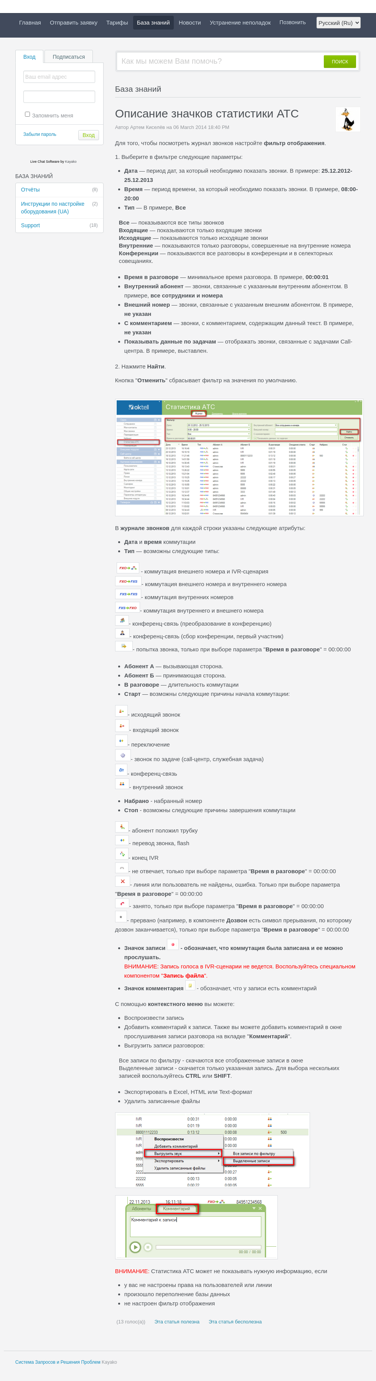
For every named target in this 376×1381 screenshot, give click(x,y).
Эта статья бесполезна (234, 1322)
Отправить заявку (73, 22)
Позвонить (293, 22)
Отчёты (59, 190)
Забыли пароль (39, 134)
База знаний (153, 22)
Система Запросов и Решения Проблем (58, 1362)
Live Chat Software (44, 162)
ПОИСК (340, 61)
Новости (190, 22)
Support (59, 226)
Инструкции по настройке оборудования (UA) (59, 207)
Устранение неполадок (240, 22)
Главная (30, 22)
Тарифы (117, 22)
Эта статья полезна (176, 1322)
